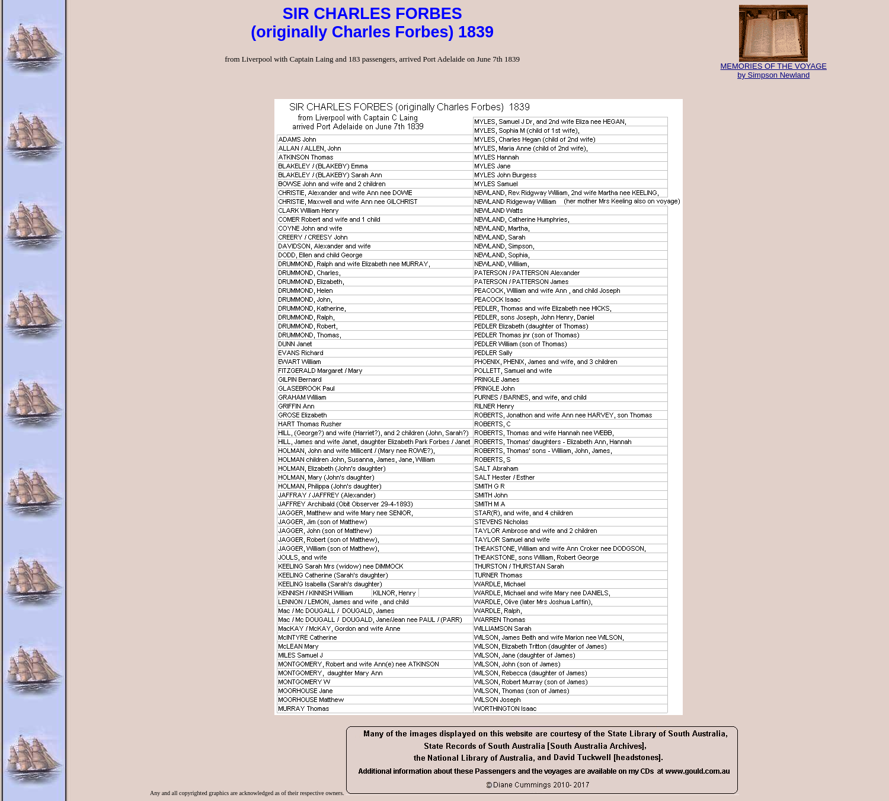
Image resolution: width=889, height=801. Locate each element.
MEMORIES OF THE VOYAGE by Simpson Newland (774, 67)
